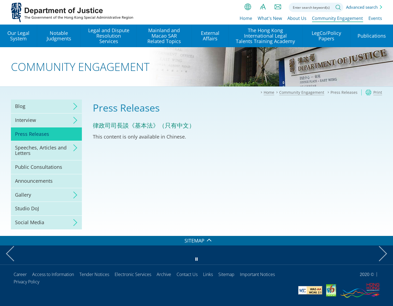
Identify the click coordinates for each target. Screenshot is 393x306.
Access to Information (53, 274)
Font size (263, 7)
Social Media (29, 222)
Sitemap (226, 274)
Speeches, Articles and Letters (41, 150)
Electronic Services (133, 274)
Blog (20, 106)
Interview (25, 120)
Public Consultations (38, 167)
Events (375, 18)
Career (20, 274)
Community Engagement (337, 18)
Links (208, 274)
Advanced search (362, 7)
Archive (164, 274)
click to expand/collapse (73, 106)
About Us (296, 18)
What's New (270, 18)
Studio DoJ (27, 208)
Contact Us (187, 274)
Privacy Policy (26, 282)
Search (338, 7)
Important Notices (257, 274)
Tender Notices (94, 274)
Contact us (278, 7)
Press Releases (32, 134)
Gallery (23, 194)
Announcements (34, 181)
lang (248, 7)
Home (246, 18)
